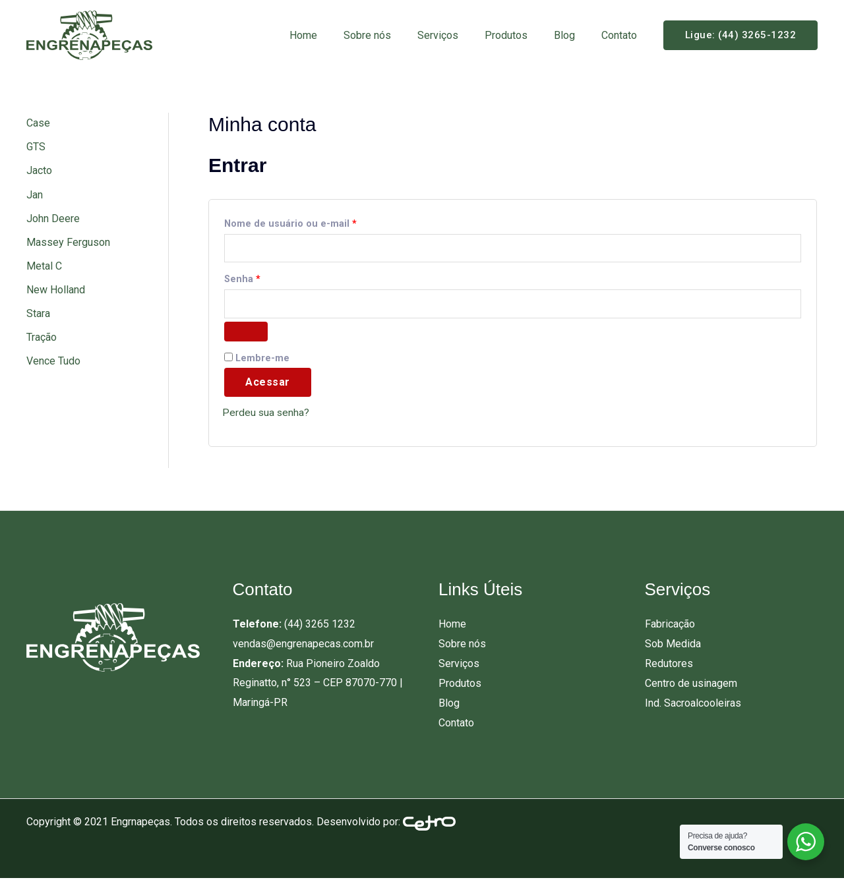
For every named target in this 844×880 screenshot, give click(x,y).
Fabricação (670, 626)
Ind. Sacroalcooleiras (693, 704)
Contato (622, 35)
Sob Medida (673, 645)
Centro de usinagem (691, 685)
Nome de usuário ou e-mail (316, 222)
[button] (740, 35)
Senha (268, 279)
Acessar (267, 384)
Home (332, 35)
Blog (572, 35)
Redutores (669, 665)
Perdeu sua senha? (266, 415)
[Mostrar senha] (246, 333)
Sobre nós (391, 35)
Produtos (519, 35)
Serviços (456, 35)
